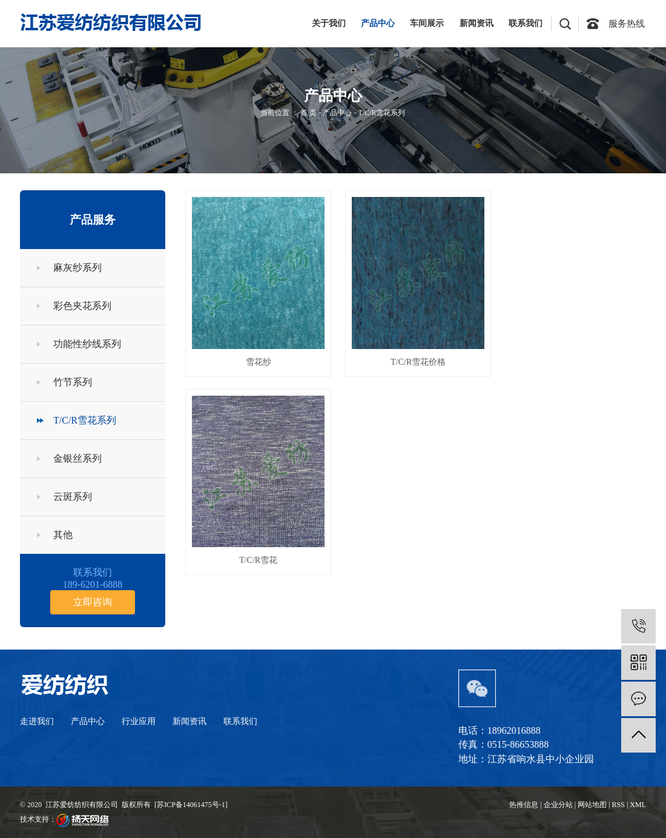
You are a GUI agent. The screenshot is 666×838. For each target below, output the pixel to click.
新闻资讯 (476, 23)
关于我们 (329, 23)
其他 (63, 535)
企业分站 (558, 804)
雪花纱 (257, 360)
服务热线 (626, 23)
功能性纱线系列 (87, 344)
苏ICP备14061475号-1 (191, 804)
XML (638, 804)
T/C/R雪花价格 (415, 360)
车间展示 (427, 23)
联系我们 (525, 23)
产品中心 (378, 23)
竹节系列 (72, 382)
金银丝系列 (77, 458)
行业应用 (139, 721)
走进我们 (37, 721)
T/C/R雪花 (574, 360)
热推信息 (523, 804)
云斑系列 (72, 496)
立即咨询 (92, 602)
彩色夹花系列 (82, 306)
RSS (618, 804)
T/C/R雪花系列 (381, 112)
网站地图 (592, 804)
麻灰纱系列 (77, 267)
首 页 (308, 112)
